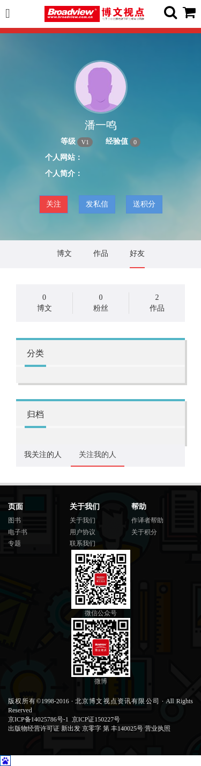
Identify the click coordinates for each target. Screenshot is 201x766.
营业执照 (157, 728)
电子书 (17, 532)
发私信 (97, 204)
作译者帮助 (147, 520)
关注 (53, 204)
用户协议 (82, 532)
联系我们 (82, 543)
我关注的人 (43, 455)
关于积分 (144, 532)
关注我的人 (97, 455)
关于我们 (82, 520)
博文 (64, 253)
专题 (14, 543)
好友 (137, 253)
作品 (100, 253)
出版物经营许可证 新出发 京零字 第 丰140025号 (75, 728)
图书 (14, 520)
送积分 (144, 204)
